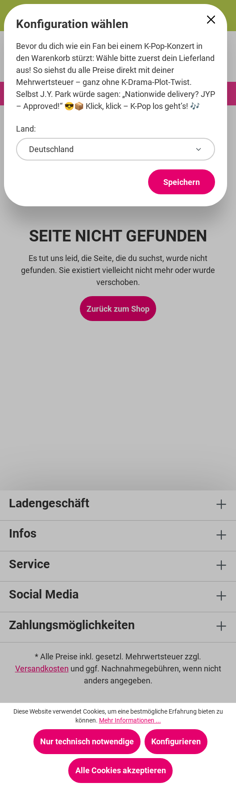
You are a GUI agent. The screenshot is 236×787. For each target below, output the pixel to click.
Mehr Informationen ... (130, 720)
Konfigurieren (176, 741)
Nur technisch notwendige (87, 741)
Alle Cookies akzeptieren (120, 770)
